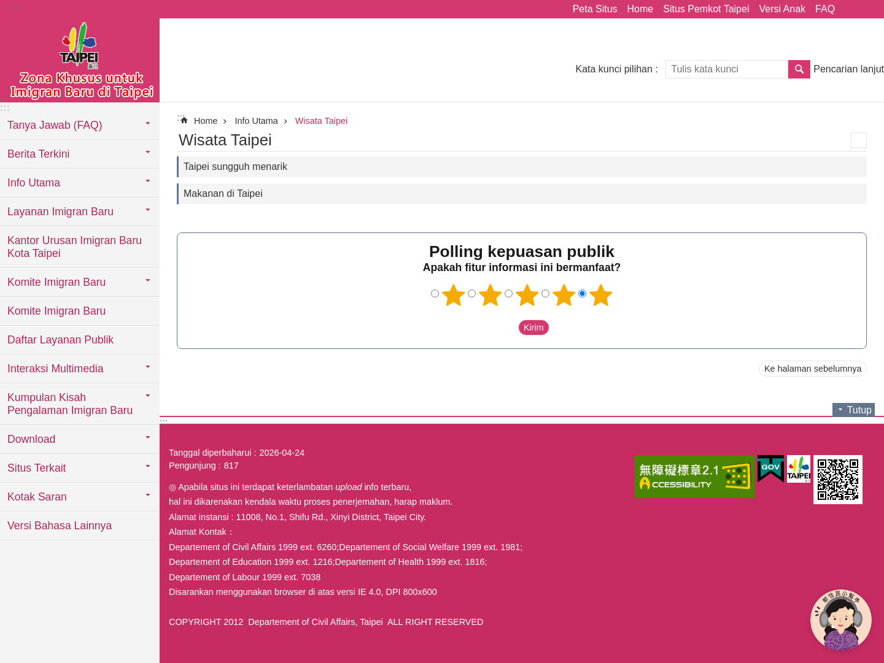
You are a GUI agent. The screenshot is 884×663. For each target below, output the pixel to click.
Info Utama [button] (33, 183)
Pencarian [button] (799, 69)
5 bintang (601, 295)
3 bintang (527, 295)
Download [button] (31, 439)
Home (640, 9)
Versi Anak (782, 9)
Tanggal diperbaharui (210, 453)
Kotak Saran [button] (37, 497)
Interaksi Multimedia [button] (55, 368)
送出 (506, 327)
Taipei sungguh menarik (235, 166)
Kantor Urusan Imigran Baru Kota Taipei (74, 246)
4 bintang (564, 295)
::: (13, 7)
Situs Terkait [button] (36, 468)
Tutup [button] (859, 410)
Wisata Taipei (321, 121)
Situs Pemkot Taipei (706, 9)
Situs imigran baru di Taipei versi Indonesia (80, 59)
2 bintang (490, 295)
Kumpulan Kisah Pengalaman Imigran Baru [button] (70, 403)
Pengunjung (192, 465)
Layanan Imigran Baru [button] (60, 211)
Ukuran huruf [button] (867, 9)
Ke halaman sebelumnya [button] (812, 369)
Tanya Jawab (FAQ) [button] (55, 125)
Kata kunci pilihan (613, 69)
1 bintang (453, 295)
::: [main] (181, 117)
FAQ (825, 9)
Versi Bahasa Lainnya (59, 525)
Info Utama (256, 121)
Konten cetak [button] (859, 140)
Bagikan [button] (850, 9)
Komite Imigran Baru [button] (56, 282)
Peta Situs (595, 9)
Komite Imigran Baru (56, 311)
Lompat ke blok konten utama (6, 6)
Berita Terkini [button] (38, 154)
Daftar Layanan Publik (60, 340)
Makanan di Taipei (223, 193)
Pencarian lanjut (848, 69)
